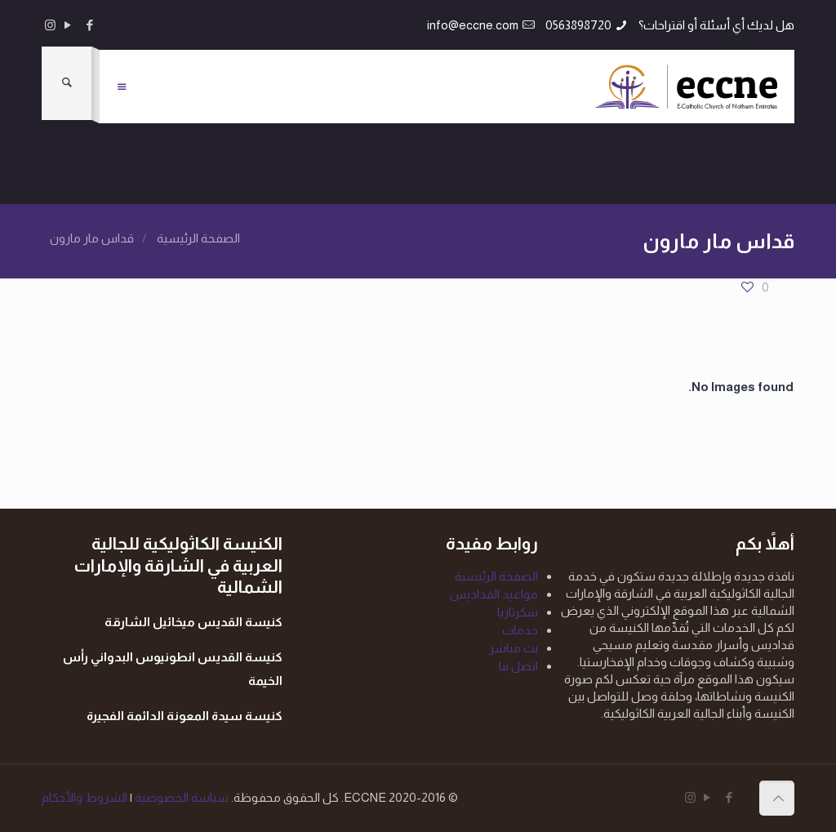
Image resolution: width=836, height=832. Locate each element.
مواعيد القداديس (494, 594)
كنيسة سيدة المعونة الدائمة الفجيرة (184, 716)
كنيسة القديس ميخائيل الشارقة (193, 622)
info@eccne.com (472, 25)
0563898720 (578, 25)
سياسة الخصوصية (180, 797)
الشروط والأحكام (84, 797)
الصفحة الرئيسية (198, 238)
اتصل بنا (518, 666)
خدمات (520, 630)
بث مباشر (513, 648)
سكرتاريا (517, 612)
